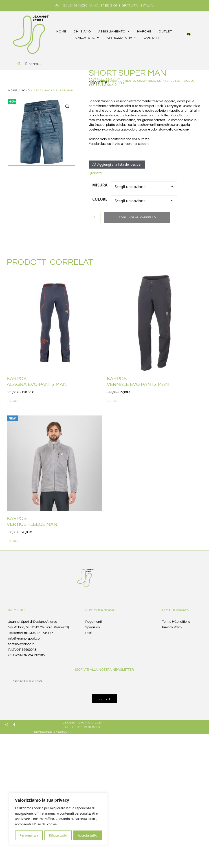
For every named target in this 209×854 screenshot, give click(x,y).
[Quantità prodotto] (95, 217)
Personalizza (29, 835)
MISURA (100, 185)
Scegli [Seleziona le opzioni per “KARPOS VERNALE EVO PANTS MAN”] (112, 401)
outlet (165, 31)
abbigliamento (114, 31)
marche (144, 31)
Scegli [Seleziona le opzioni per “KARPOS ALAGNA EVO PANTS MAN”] (12, 401)
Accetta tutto (87, 835)
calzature (87, 38)
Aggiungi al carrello (137, 217)
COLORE (99, 199)
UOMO (25, 90)
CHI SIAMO (82, 31)
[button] (67, 107)
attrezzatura (122, 38)
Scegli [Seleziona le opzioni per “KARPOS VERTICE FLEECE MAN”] (12, 541)
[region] (58, 819)
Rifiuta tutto (58, 835)
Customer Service (101, 610)
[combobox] (52, 64)
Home (12, 90)
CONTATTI (152, 37)
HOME (61, 31)
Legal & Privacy (175, 610)
